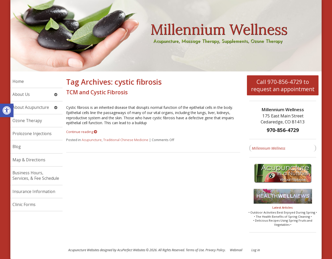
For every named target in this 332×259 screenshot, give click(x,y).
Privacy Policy (215, 250)
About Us (21, 94)
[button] (6, 110)
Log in (255, 250)
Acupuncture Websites (83, 250)
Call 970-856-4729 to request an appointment (283, 85)
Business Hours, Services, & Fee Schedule (35, 175)
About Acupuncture (30, 107)
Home (18, 81)
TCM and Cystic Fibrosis (97, 92)
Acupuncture (92, 140)
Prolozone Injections (32, 133)
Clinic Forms (24, 204)
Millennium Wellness (268, 148)
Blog (16, 146)
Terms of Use (195, 250)
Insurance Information (33, 191)
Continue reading (81, 132)
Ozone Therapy (27, 120)
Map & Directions (28, 160)
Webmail (236, 250)
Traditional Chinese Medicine (125, 140)
